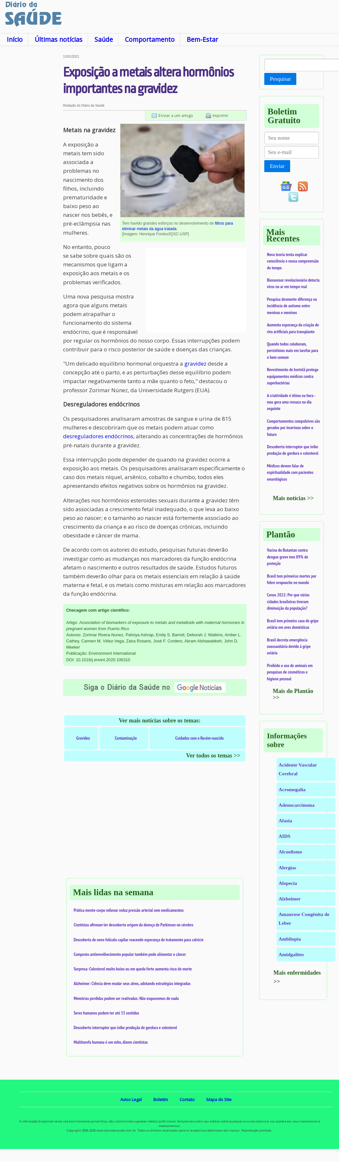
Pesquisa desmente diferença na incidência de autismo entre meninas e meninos (292, 305)
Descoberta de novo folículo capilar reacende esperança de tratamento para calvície (138, 940)
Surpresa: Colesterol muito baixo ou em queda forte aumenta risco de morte (133, 969)
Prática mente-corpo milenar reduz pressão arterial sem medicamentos (129, 910)
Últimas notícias (58, 39)
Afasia (285, 820)
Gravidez (83, 738)
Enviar (277, 166)
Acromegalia (292, 789)
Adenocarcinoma (296, 805)
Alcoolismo (290, 851)
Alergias (287, 867)
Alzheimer (290, 898)
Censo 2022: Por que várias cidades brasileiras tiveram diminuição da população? (288, 601)
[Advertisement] (31, 152)
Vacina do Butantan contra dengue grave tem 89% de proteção (287, 556)
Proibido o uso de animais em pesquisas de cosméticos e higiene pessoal (289, 672)
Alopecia (288, 883)
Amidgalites (291, 954)
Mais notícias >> (293, 498)
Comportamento (150, 39)
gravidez (195, 363)
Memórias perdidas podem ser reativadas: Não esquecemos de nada (126, 998)
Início (15, 39)
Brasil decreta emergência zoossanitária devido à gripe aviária (289, 646)
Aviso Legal (131, 1099)
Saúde (103, 39)
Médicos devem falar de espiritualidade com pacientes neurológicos (290, 472)
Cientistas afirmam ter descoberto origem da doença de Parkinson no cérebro (133, 925)
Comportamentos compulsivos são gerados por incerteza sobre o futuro (293, 427)
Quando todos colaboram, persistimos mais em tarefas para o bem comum (292, 350)
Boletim (160, 1099)
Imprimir (220, 115)
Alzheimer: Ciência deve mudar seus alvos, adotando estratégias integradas (132, 983)
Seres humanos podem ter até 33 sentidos (106, 1013)
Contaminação (126, 738)
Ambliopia (290, 939)
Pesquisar (280, 79)
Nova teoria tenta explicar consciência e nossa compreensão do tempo (293, 261)
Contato (187, 1099)
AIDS (284, 836)
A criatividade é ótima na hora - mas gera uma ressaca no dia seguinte (291, 402)
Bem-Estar (202, 39)
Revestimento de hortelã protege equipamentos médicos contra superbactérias (292, 376)
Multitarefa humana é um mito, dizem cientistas (111, 1042)
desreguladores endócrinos (98, 436)
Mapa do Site (219, 1099)
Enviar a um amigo (176, 115)
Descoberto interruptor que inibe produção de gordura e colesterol (125, 1027)
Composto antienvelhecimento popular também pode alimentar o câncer (130, 954)
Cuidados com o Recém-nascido (199, 738)
